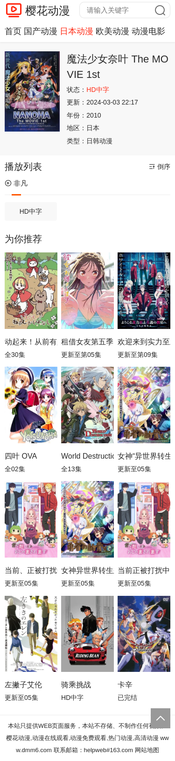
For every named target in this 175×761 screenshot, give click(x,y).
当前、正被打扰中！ (31, 570)
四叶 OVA (21, 456)
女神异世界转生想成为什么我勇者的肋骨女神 (87, 570)
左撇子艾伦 (23, 685)
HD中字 (31, 211)
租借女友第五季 (87, 342)
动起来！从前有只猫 (31, 342)
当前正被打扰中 (144, 570)
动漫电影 (148, 31)
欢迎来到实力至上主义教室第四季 (144, 342)
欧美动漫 (112, 31)
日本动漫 (76, 31)
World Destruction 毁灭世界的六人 (87, 456)
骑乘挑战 (76, 685)
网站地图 (147, 750)
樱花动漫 (47, 10)
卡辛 (125, 685)
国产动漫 (40, 31)
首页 (13, 31)
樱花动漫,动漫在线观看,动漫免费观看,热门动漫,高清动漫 (82, 737)
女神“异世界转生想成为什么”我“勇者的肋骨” (144, 456)
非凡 (16, 183)
